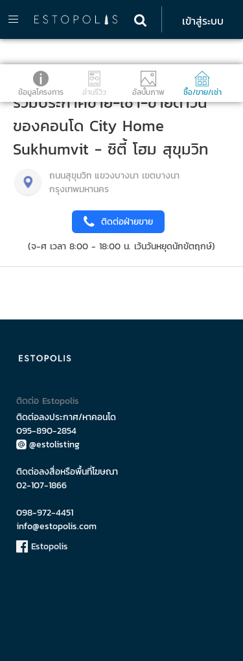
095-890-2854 (46, 431)
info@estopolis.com (56, 526)
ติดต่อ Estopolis (47, 401)
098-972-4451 (44, 512)
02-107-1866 (41, 485)
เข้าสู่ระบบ (203, 21)
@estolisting (48, 444)
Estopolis (42, 546)
